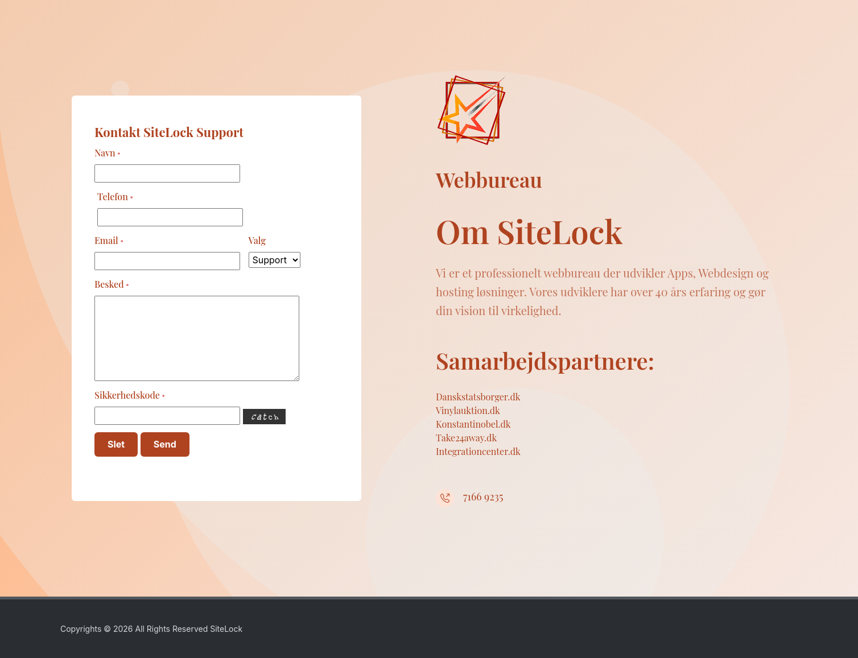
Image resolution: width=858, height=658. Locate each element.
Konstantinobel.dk (473, 424)
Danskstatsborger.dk (478, 397)
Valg (257, 240)
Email (108, 240)
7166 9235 (483, 496)
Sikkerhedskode (129, 395)
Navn (107, 153)
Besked (111, 284)
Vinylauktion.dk (468, 410)
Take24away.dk (466, 438)
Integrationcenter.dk (478, 451)
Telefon (115, 196)
